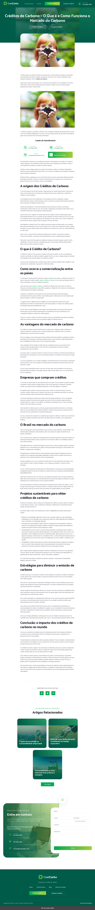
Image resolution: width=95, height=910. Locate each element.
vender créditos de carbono (47, 280)
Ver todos (47, 784)
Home (31, 887)
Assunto (56, 825)
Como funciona (31, 3)
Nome (56, 811)
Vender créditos (53, 4)
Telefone (77, 818)
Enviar (73, 848)
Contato (41, 3)
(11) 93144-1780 (87, 4)
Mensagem (57, 832)
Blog (50, 887)
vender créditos (31, 317)
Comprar (22, 317)
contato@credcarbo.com (36, 155)
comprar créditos (37, 286)
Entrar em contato (60, 155)
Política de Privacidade (86, 903)
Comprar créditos (69, 4)
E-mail (56, 818)
